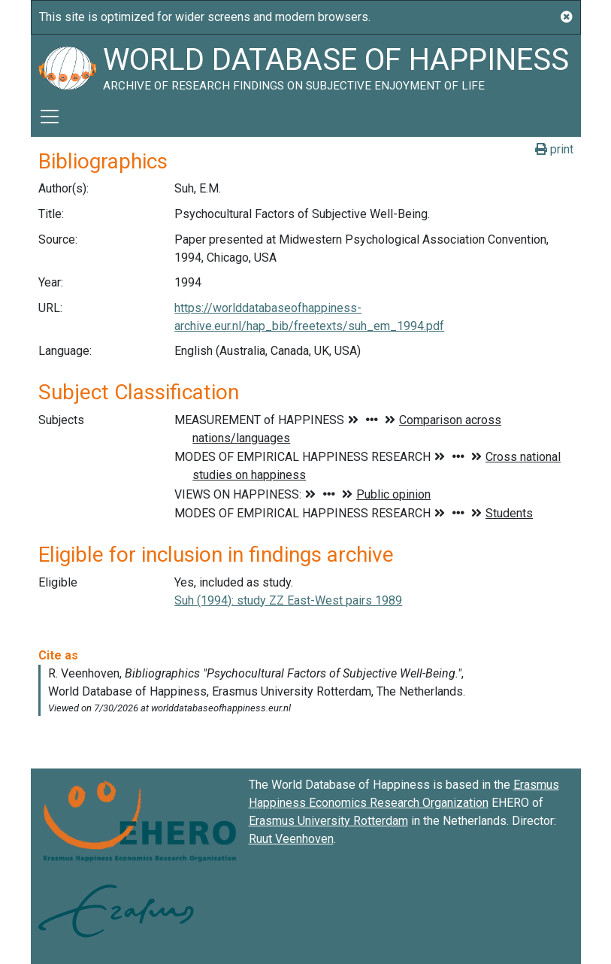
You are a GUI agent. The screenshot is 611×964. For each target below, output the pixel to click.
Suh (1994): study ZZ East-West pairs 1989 (288, 600)
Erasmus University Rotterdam (328, 821)
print (554, 149)
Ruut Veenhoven (291, 839)
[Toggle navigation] (49, 116)
